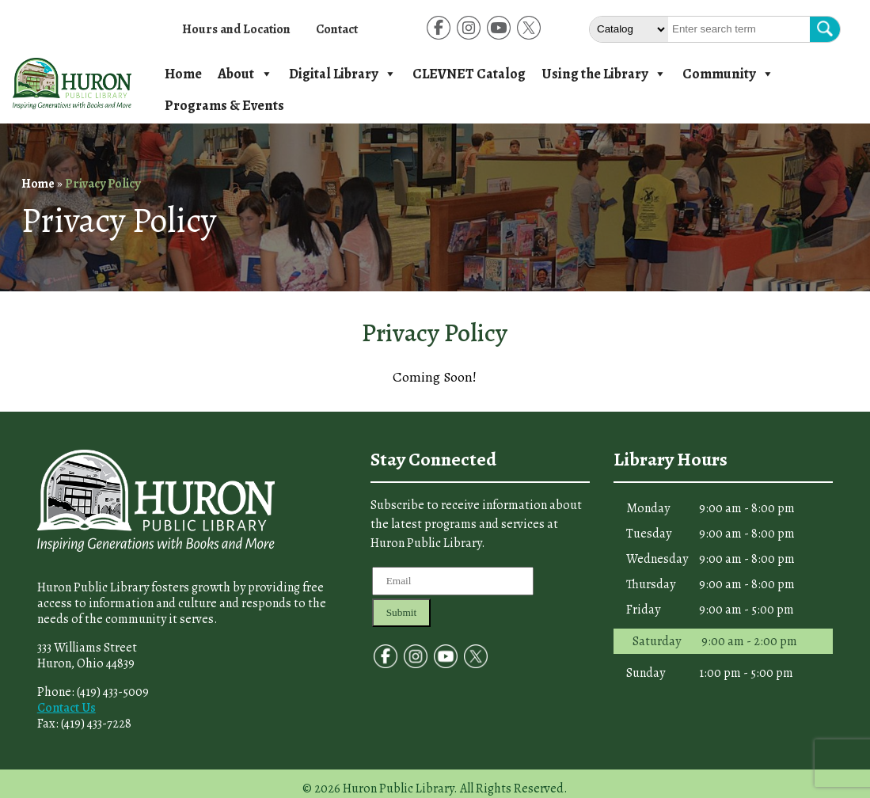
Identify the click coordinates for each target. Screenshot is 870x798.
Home (183, 73)
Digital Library (343, 73)
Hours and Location (236, 29)
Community (728, 73)
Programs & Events (224, 105)
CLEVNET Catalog (469, 73)
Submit (401, 612)
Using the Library (604, 73)
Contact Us (66, 707)
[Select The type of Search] (629, 29)
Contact (337, 29)
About (245, 73)
